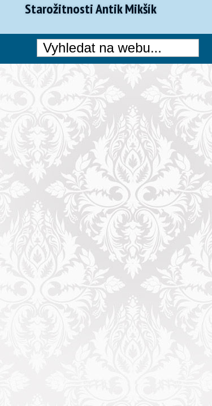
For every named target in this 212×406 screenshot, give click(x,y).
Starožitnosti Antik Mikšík (91, 9)
